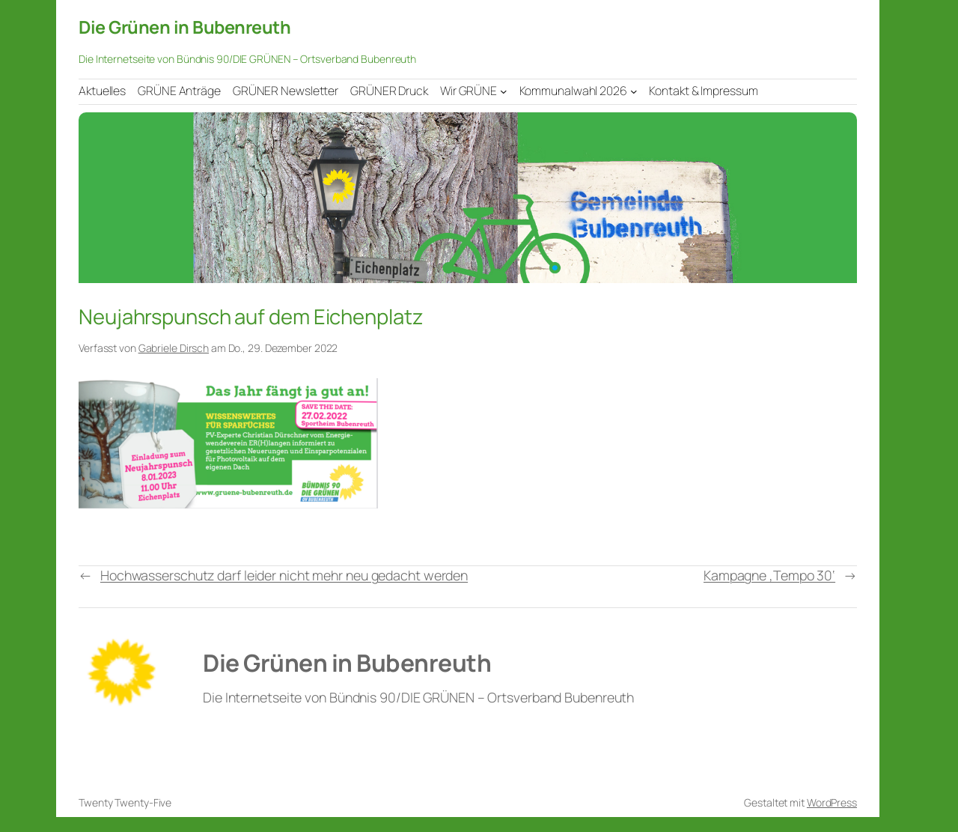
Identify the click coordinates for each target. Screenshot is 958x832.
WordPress (832, 802)
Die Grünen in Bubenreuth (184, 27)
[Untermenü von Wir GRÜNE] (503, 91)
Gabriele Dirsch (174, 348)
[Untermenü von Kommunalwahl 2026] (634, 91)
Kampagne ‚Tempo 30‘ (769, 575)
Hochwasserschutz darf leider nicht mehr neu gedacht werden (284, 575)
